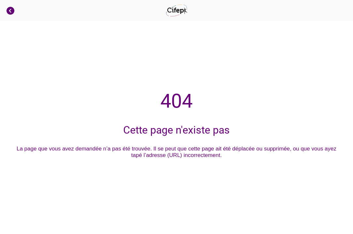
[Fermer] (10, 10)
